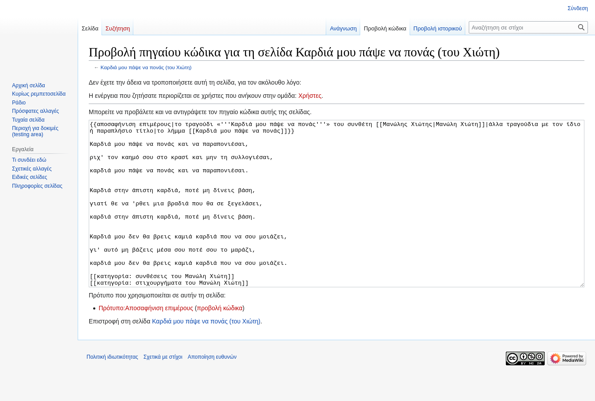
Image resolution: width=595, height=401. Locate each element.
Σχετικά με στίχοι (162, 390)
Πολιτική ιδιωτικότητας (112, 390)
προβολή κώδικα (219, 341)
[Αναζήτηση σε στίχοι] (528, 27)
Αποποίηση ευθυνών (212, 390)
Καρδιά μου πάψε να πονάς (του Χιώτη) (146, 67)
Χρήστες (309, 95)
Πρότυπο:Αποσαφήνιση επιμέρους (145, 341)
